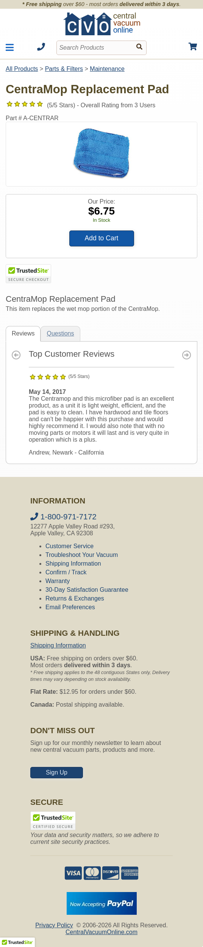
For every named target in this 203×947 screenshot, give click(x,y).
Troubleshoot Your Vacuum (81, 555)
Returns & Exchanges (74, 598)
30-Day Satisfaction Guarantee (86, 589)
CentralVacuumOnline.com (101, 932)
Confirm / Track (65, 572)
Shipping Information (73, 563)
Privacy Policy (54, 925)
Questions (60, 333)
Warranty (57, 581)
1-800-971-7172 (63, 516)
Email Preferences (70, 607)
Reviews (23, 333)
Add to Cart (102, 238)
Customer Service (69, 546)
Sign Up (56, 772)
